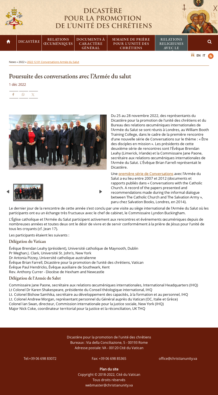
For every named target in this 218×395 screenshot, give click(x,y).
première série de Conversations (146, 173)
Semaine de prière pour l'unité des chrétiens (131, 43)
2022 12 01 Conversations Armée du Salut (53, 62)
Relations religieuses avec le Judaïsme (171, 45)
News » (14, 62)
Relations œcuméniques (58, 41)
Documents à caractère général (90, 43)
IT (204, 55)
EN (198, 55)
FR (192, 55)
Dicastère (29, 41)
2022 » (23, 62)
